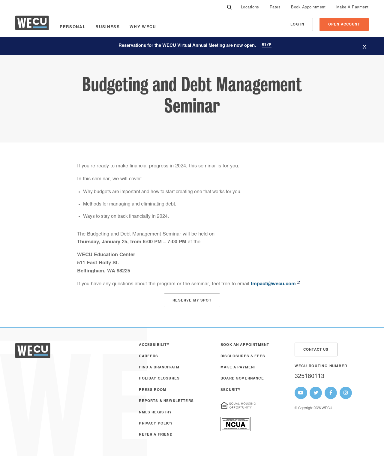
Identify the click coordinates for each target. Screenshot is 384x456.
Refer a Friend (155, 434)
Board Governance (242, 378)
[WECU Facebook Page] (331, 393)
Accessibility (154, 345)
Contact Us (316, 350)
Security (230, 390)
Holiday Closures (159, 378)
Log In (297, 24)
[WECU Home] (32, 24)
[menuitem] (250, 8)
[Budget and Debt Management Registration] (192, 300)
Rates (275, 8)
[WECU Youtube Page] (301, 393)
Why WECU (143, 27)
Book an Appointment (244, 345)
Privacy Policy (155, 423)
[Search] (229, 8)
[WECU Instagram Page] (346, 393)
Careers (148, 356)
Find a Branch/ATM (159, 367)
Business (107, 27)
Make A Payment (352, 8)
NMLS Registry (155, 412)
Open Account (344, 24)
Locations (250, 8)
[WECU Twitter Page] (316, 393)
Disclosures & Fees (242, 356)
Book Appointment (308, 8)
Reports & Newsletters (166, 401)
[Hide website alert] (364, 47)
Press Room (152, 390)
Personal (73, 27)
